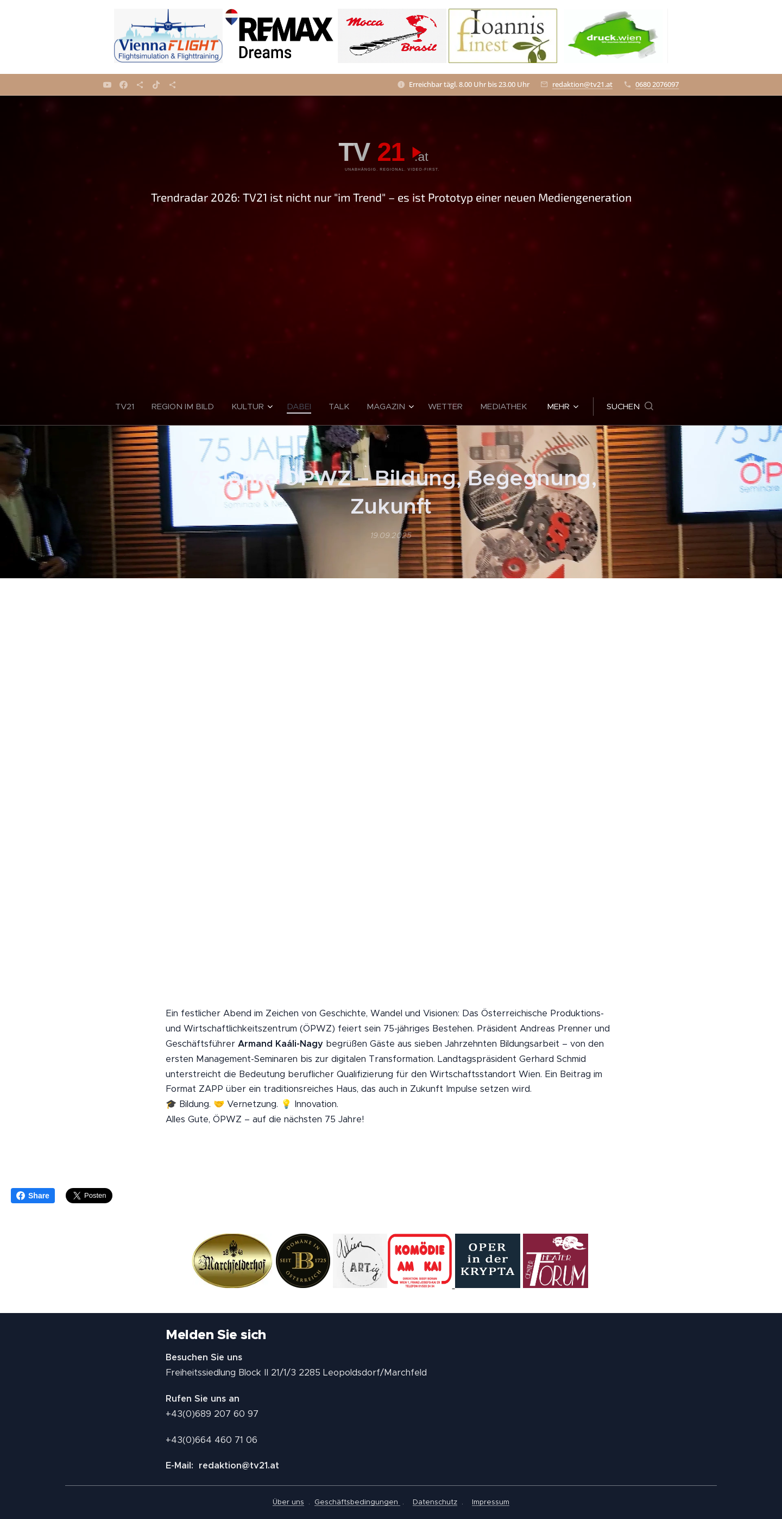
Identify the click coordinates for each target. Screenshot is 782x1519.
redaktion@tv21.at (582, 84)
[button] (630, 406)
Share (32, 1195)
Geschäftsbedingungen (357, 1502)
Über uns (288, 1502)
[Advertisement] (391, 306)
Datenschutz (435, 1502)
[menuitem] (129, 406)
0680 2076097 (657, 84)
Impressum (490, 1502)
